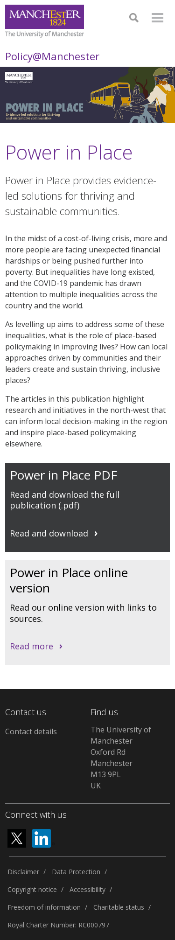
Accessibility (87, 889)
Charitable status (118, 907)
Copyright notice (32, 889)
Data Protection (76, 871)
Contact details (31, 731)
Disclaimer (23, 871)
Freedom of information (44, 907)
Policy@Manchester (52, 56)
